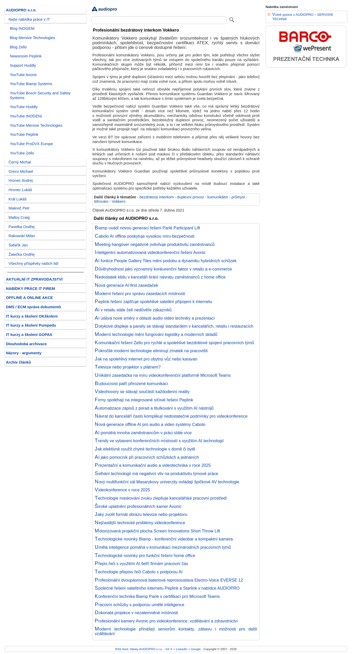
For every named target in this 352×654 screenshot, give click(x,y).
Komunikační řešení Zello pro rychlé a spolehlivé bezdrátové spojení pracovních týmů (174, 342)
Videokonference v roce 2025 (122, 489)
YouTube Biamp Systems (31, 84)
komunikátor (217, 197)
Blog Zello (18, 47)
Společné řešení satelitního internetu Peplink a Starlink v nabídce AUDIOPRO (167, 588)
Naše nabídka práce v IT (29, 19)
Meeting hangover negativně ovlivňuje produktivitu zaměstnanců (155, 244)
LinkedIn (181, 649)
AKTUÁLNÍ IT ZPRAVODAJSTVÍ (34, 279)
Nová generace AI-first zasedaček (126, 285)
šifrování (101, 201)
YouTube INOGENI (26, 116)
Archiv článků (18, 362)
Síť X (169, 649)
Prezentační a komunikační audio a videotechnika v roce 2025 (153, 465)
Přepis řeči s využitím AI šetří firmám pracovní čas (141, 563)
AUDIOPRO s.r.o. (21, 10)
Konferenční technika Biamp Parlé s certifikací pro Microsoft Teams (157, 596)
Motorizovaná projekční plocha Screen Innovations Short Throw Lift (157, 531)
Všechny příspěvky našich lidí (33, 263)
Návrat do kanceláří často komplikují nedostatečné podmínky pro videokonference (171, 416)
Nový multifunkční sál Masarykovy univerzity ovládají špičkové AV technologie (167, 481)
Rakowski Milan (22, 236)
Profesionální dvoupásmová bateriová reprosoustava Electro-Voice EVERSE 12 (169, 580)
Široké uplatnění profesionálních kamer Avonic (138, 506)
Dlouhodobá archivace (26, 344)
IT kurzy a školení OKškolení (32, 316)
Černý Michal (20, 162)
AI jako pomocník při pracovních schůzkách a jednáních (147, 457)
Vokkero (118, 201)
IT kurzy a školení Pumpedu (31, 325)
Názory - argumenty (23, 353)
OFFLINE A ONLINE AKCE (29, 298)
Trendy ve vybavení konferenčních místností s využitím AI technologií (159, 440)
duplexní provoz (190, 197)
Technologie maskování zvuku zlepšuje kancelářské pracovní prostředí (161, 498)
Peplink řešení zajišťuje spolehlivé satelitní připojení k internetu (153, 301)
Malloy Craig (19, 217)
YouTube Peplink (24, 134)
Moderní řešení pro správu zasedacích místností (140, 293)
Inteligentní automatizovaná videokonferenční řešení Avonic (150, 252)
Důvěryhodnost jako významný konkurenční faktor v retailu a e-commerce (163, 269)
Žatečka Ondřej (22, 254)
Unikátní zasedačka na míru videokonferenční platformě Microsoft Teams (163, 375)
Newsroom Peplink (26, 56)
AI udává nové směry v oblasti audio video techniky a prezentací (155, 318)
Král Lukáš (18, 199)
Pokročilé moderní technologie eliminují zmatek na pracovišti (151, 350)
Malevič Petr (19, 208)
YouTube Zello (22, 153)
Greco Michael (21, 171)
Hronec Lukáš (20, 190)
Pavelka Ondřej (22, 227)
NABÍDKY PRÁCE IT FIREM (30, 289)
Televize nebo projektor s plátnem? (128, 367)
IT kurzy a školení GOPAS (29, 335)
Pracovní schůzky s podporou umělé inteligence (139, 604)
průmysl (238, 197)
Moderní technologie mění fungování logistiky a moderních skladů (156, 334)
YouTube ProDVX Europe (31, 144)
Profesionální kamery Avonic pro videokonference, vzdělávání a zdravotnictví (166, 621)
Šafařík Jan (18, 245)
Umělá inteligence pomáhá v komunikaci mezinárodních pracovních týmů (163, 547)
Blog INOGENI (22, 28)
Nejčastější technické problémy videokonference (140, 522)
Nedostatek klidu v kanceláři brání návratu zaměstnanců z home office (160, 277)
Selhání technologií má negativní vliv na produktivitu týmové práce (156, 473)
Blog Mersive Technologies (32, 38)
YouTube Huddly (24, 107)
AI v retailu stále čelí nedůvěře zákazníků (133, 309)
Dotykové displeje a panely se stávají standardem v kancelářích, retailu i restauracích (174, 326)
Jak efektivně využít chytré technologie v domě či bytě (145, 449)
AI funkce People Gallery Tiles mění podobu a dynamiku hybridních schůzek (165, 260)
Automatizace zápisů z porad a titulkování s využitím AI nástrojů (154, 408)
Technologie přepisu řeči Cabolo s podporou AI (139, 571)
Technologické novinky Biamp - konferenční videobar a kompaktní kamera (164, 539)
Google (196, 649)
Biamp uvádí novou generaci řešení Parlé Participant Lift (147, 227)
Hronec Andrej (21, 180)
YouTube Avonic (23, 75)
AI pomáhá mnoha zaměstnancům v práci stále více (143, 432)
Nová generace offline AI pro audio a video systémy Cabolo (150, 424)
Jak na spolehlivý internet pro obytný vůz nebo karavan (146, 359)
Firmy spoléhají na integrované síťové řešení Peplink (144, 399)
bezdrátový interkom (156, 197)
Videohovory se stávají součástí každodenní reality (142, 391)
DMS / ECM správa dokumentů (33, 307)
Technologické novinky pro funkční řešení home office (145, 555)
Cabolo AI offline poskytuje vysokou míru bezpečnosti (144, 236)
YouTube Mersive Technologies (36, 125)
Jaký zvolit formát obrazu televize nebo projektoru (141, 514)
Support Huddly (23, 65)
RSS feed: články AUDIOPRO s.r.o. (139, 649)
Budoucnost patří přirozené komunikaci (131, 383)
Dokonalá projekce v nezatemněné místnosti (136, 612)
